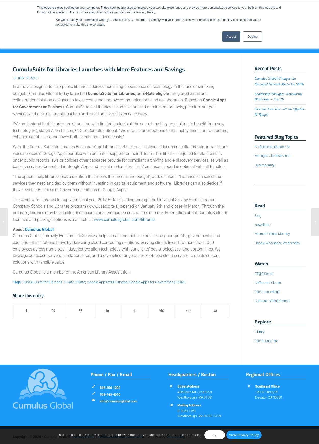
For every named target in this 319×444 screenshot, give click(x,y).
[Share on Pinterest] (80, 310)
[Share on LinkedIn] (107, 310)
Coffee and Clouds (268, 283)
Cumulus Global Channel (272, 301)
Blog (258, 216)
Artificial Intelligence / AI (272, 147)
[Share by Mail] (215, 310)
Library (259, 332)
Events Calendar (266, 341)
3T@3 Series (264, 274)
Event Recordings (267, 292)
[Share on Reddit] (188, 310)
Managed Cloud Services (272, 156)
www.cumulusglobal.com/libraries (124, 219)
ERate (80, 282)
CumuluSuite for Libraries (42, 282)
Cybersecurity (264, 165)
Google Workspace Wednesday (277, 243)
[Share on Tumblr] (134, 310)
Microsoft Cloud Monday (272, 234)
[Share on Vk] (161, 310)
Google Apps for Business (107, 282)
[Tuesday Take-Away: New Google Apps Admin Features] (315, 222)
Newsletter (263, 225)
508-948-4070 (110, 394)
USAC (180, 282)
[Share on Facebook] (26, 310)
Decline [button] (253, 36)
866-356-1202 (110, 388)
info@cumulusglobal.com (118, 401)
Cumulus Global (39, 229)
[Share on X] (53, 310)
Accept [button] (231, 36)
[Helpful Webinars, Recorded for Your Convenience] (4, 222)
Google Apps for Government (152, 282)
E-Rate (69, 282)
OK (214, 435)
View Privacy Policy (244, 435)
